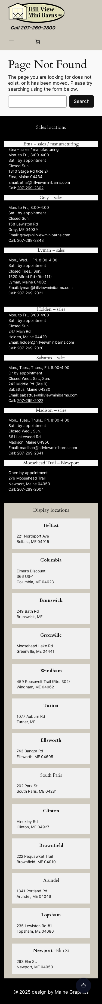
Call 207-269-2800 (32, 27)
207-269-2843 (30, 240)
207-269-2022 (30, 400)
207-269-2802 (30, 187)
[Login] (24, 42)
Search (81, 101)
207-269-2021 (30, 293)
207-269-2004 (30, 489)
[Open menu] (11, 42)
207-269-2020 (30, 348)
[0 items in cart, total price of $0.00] (38, 42)
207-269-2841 (30, 453)
